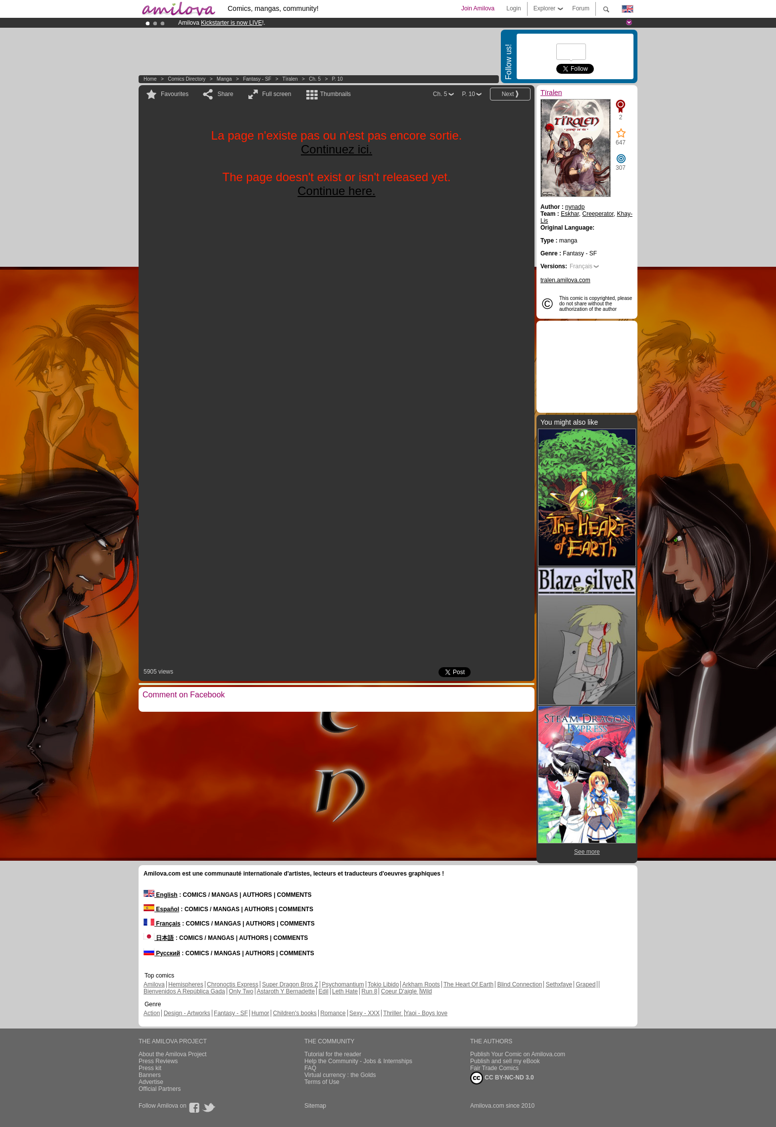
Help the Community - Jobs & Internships (358, 1061)
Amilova (154, 984)
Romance (332, 1013)
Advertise (151, 1081)
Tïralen (290, 79)
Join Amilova (477, 8)
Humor (260, 1013)
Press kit (150, 1068)
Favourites (175, 94)
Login (513, 8)
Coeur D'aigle (400, 991)
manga (224, 79)
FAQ (310, 1068)
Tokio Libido (383, 984)
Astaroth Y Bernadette (286, 991)
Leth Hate (345, 991)
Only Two (241, 991)
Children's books (294, 1013)
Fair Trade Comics (494, 1068)
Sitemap (315, 1105)
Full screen (276, 94)
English (161, 894)
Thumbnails (335, 94)
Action (152, 1013)
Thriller (393, 1013)
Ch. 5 (315, 79)
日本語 (159, 937)
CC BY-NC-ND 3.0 (502, 1078)
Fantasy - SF (257, 79)
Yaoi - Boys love (426, 1013)
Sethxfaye (559, 984)
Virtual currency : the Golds (340, 1075)
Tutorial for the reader (332, 1054)
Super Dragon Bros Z (290, 984)
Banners (150, 1075)
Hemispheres (185, 984)
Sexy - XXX (364, 1013)
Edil (324, 991)
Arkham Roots (421, 984)
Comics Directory (186, 79)
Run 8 (369, 991)
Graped (585, 984)
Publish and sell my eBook (505, 1061)
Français (581, 266)
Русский (162, 953)
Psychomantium (343, 984)
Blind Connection (519, 984)
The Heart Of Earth (468, 984)
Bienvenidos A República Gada (184, 991)
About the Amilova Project (172, 1054)
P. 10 (337, 79)
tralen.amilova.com (565, 280)
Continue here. (336, 190)
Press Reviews (158, 1061)
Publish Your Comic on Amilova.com (517, 1054)
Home (150, 79)
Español (161, 909)
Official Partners (160, 1088)
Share (225, 94)
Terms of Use (322, 1081)
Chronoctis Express (232, 984)
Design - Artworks (187, 1013)
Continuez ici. (336, 149)
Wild (426, 991)
